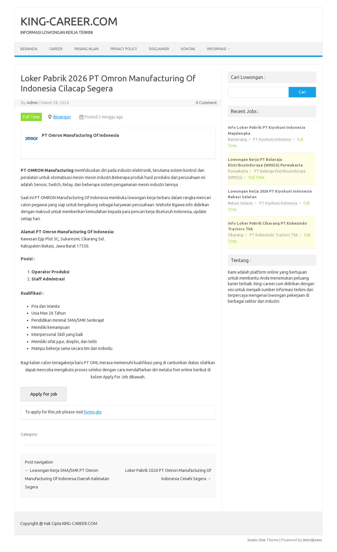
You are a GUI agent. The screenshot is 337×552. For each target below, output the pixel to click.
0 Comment (206, 102)
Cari (302, 92)
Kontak (188, 49)
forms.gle (92, 412)
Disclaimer (159, 49)
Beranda (28, 49)
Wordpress (312, 540)
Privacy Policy (123, 49)
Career (56, 49)
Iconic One (257, 540)
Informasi (216, 49)
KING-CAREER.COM (69, 21)
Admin (32, 102)
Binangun (62, 117)
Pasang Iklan (86, 49)
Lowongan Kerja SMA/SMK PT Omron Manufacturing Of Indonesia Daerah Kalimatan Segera (67, 478)
